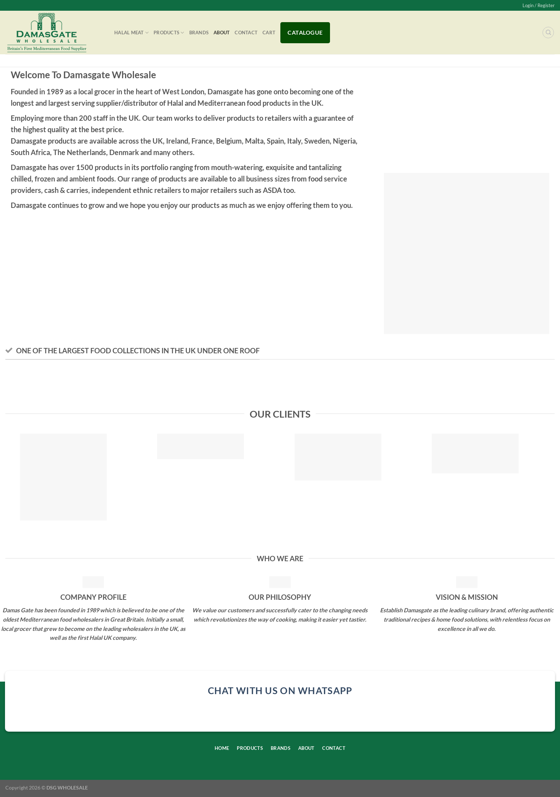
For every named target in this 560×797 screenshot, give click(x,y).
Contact (246, 32)
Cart (268, 32)
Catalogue (305, 32)
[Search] (548, 32)
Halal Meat (131, 32)
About (222, 32)
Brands (199, 32)
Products (169, 32)
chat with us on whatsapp (280, 690)
